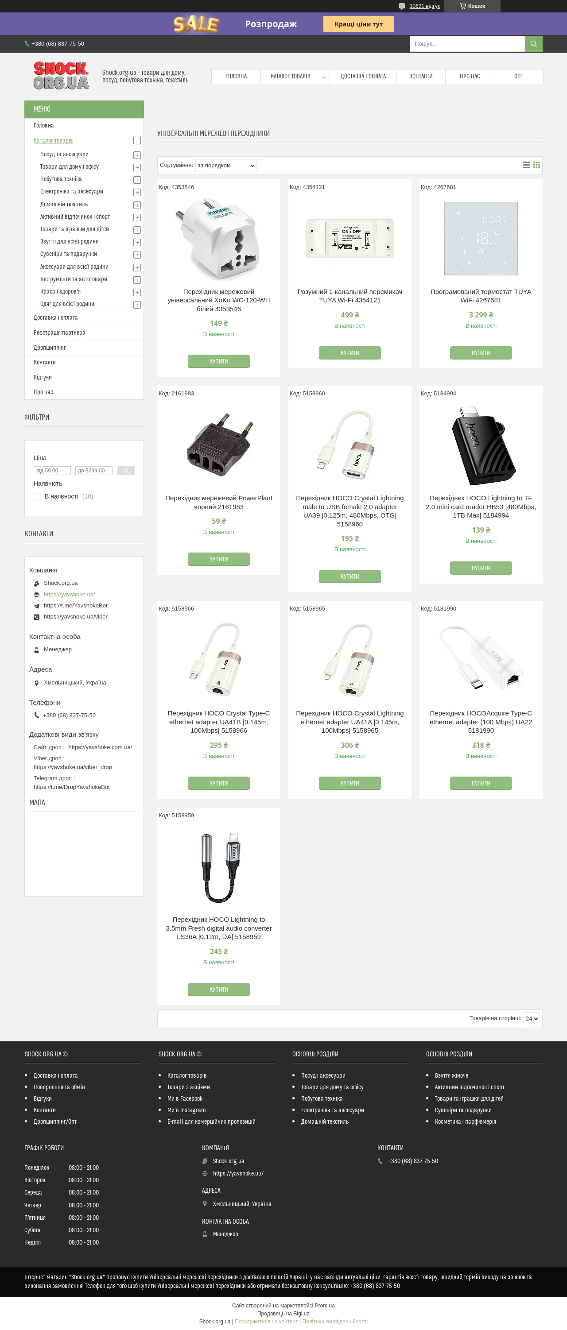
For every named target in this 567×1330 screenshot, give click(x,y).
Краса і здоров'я (60, 291)
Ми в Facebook (185, 1098)
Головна (236, 76)
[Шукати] (534, 44)
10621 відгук (425, 6)
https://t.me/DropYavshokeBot (72, 787)
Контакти (421, 76)
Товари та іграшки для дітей (74, 229)
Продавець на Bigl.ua (283, 1314)
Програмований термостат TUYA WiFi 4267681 (481, 296)
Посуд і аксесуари (323, 1075)
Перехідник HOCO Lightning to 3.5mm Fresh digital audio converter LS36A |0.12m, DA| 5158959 (219, 928)
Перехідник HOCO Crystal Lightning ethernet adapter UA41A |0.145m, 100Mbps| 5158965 (350, 721)
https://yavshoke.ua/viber (76, 616)
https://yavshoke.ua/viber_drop (73, 767)
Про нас (470, 76)
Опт (518, 76)
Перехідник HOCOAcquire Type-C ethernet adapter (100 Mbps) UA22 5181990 (481, 721)
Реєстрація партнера (59, 332)
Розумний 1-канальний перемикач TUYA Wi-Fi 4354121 (350, 296)
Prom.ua (325, 1306)
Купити (219, 361)
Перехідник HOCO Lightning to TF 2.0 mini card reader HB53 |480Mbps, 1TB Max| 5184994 (481, 506)
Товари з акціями (188, 1087)
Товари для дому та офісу (332, 1087)
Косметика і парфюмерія (465, 1121)
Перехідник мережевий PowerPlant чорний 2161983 (218, 502)
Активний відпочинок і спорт (75, 216)
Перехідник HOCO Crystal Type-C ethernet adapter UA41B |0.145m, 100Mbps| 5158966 (219, 721)
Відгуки (43, 377)
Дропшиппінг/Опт (55, 1121)
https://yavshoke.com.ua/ (100, 747)
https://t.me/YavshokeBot (76, 605)
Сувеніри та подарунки (68, 254)
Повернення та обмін (59, 1087)
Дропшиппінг (50, 348)
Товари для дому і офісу (69, 166)
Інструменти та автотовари (73, 279)
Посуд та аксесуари (64, 154)
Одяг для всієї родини (67, 304)
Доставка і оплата (363, 76)
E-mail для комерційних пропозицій (211, 1121)
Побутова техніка (61, 179)
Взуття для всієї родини (69, 241)
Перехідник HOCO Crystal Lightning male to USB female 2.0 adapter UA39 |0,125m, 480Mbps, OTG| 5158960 (350, 511)
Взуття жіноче (451, 1075)
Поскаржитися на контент (266, 1321)
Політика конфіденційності (335, 1321)
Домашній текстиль (64, 204)
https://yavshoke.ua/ (69, 594)
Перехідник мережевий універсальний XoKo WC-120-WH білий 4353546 (219, 300)
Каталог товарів (291, 76)
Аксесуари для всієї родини (74, 267)
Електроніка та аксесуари (71, 191)
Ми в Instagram (186, 1110)
